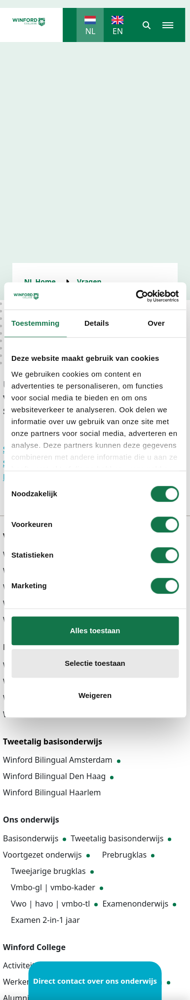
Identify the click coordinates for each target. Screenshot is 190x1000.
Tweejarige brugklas (48, 871)
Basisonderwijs (30, 838)
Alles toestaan (95, 630)
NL (90, 31)
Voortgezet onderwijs (42, 854)
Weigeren (95, 695)
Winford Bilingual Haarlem (52, 792)
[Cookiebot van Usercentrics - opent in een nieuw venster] (136, 296)
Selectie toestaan (95, 663)
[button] (147, 25)
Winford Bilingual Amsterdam (58, 759)
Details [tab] (96, 323)
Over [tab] (156, 323)
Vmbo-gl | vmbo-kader (53, 887)
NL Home (40, 281)
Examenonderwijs (135, 903)
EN (118, 31)
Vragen (89, 281)
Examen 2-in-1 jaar (45, 919)
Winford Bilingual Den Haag (54, 776)
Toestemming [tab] (35, 323)
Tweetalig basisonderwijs (117, 838)
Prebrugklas (124, 854)
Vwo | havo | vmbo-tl (50, 903)
